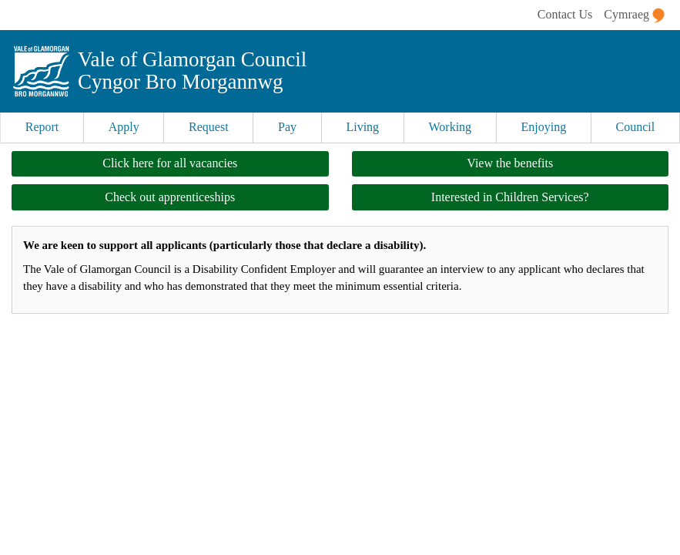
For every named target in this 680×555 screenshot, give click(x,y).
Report (42, 126)
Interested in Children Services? (510, 197)
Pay (287, 126)
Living (362, 126)
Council (635, 126)
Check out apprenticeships (170, 197)
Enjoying (544, 126)
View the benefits (510, 163)
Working (450, 126)
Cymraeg (634, 15)
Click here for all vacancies (169, 163)
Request (209, 126)
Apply (124, 126)
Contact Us (565, 14)
